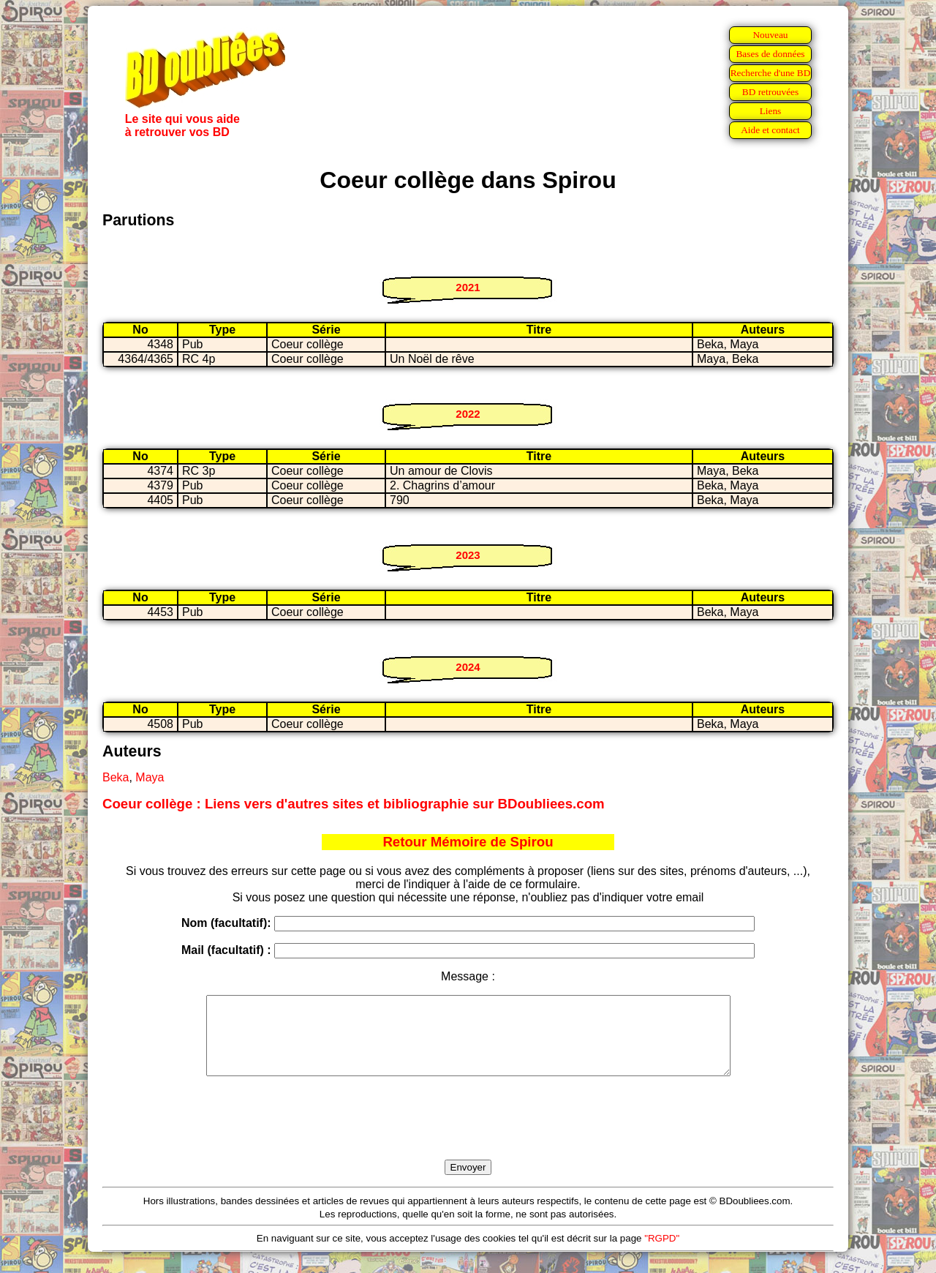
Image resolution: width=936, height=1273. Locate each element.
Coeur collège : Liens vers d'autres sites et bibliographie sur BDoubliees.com (353, 803)
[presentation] (468, 1134)
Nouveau (770, 34)
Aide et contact (770, 129)
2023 (468, 555)
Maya (149, 777)
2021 (468, 287)
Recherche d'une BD (771, 72)
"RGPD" (661, 1253)
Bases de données (770, 53)
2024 (468, 667)
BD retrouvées (770, 91)
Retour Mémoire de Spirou (467, 841)
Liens (771, 110)
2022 (468, 414)
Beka (115, 777)
